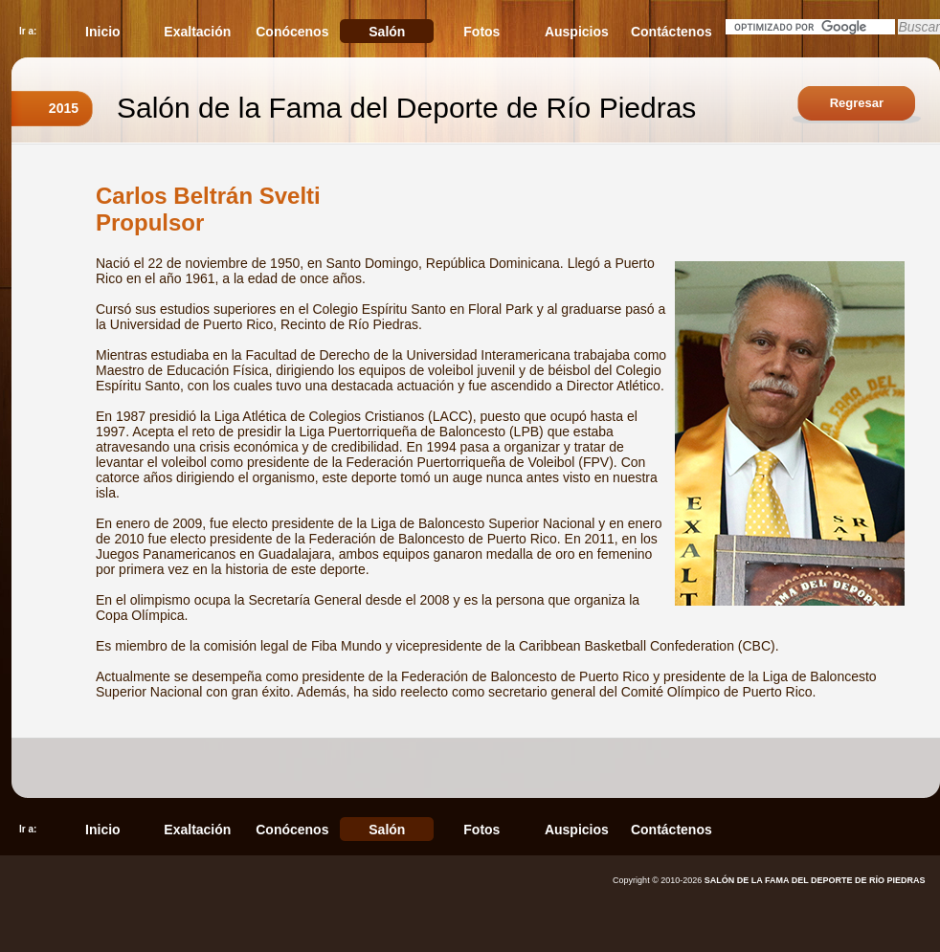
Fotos (481, 31)
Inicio (103, 31)
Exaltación (197, 31)
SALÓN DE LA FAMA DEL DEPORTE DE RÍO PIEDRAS (815, 880)
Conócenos (292, 31)
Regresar (857, 103)
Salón (387, 31)
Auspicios (577, 31)
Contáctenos (671, 31)
